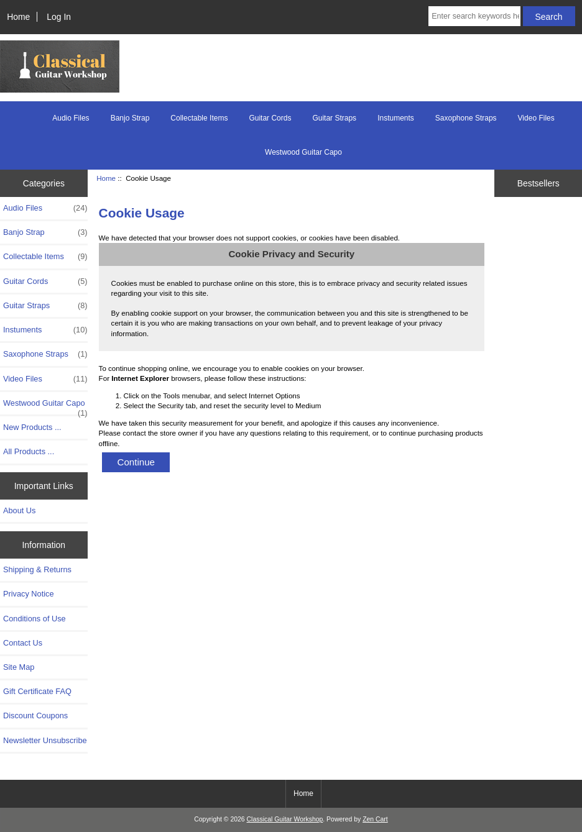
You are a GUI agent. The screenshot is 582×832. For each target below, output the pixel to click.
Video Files (536, 118)
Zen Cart (375, 819)
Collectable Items (199, 118)
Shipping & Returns (37, 569)
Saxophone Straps (466, 118)
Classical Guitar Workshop (285, 819)
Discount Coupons (35, 715)
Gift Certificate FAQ (37, 691)
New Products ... (32, 427)
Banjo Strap (130, 118)
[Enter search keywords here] (474, 16)
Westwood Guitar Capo (303, 152)
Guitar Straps (334, 118)
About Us (19, 510)
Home (18, 17)
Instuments (395, 118)
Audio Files (70, 118)
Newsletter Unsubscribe (45, 740)
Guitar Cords (270, 118)
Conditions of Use (34, 618)
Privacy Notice (28, 593)
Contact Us (22, 642)
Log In (59, 17)
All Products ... (28, 451)
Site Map (18, 667)
